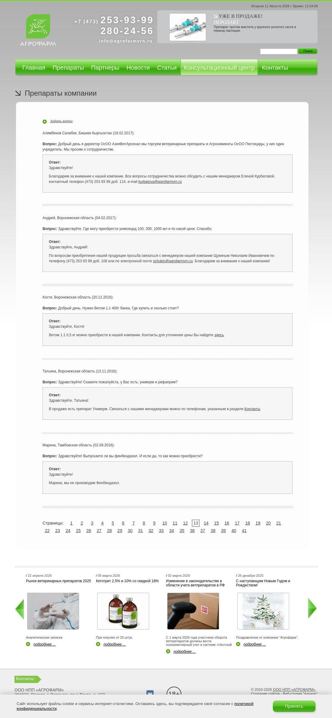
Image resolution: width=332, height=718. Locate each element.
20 (268, 523)
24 (67, 530)
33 (161, 530)
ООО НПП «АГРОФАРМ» (294, 690)
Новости (138, 67)
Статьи (167, 67)
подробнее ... (45, 644)
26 (88, 530)
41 (244, 530)
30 (130, 530)
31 (140, 530)
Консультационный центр (219, 67)
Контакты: (25, 678)
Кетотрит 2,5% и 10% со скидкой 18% (127, 581)
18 (247, 523)
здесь (219, 335)
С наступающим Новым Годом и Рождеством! (263, 583)
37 (202, 530)
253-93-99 (114, 20)
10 (164, 523)
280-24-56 (127, 31)
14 (206, 523)
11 (175, 523)
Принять (294, 706)
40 (233, 530)
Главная (33, 67)
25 (78, 530)
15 (216, 523)
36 (192, 530)
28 (109, 530)
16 (227, 523)
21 (278, 523)
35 (182, 530)
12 (185, 523)
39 (223, 530)
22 (47, 530)
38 (213, 530)
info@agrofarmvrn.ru (126, 41)
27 (99, 530)
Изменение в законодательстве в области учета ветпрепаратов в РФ (195, 583)
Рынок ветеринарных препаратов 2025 (58, 581)
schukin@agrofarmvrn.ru (173, 261)
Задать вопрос (61, 121)
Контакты (275, 67)
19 (258, 523)
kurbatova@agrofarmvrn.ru (160, 182)
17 (237, 523)
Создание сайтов (265, 694)
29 (119, 530)
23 (57, 530)
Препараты (68, 67)
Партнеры (105, 67)
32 (150, 530)
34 (171, 530)
